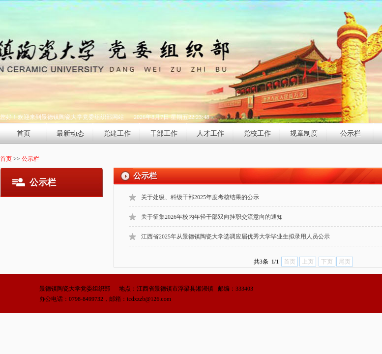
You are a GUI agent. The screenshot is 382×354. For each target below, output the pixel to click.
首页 (23, 133)
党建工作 (117, 133)
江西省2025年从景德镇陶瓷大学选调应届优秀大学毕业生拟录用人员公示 (235, 236)
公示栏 (350, 133)
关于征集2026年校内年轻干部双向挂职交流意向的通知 (212, 216)
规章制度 (304, 133)
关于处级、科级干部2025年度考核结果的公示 (200, 197)
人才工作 (210, 133)
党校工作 (257, 133)
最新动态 (70, 133)
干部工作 (163, 133)
